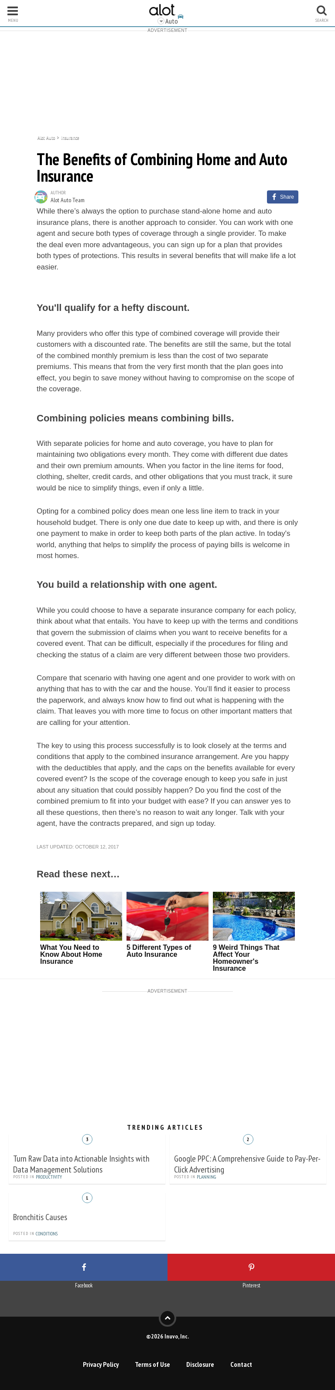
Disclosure (200, 1364)
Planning (206, 1177)
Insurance (70, 137)
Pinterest (251, 1285)
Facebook (83, 1285)
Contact (241, 1364)
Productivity (49, 1177)
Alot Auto (46, 137)
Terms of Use (152, 1364)
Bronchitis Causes (40, 1217)
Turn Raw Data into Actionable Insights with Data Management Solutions (81, 1164)
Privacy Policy (101, 1364)
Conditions (47, 1233)
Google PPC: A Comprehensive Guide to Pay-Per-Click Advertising (247, 1164)
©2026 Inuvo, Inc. (167, 1336)
